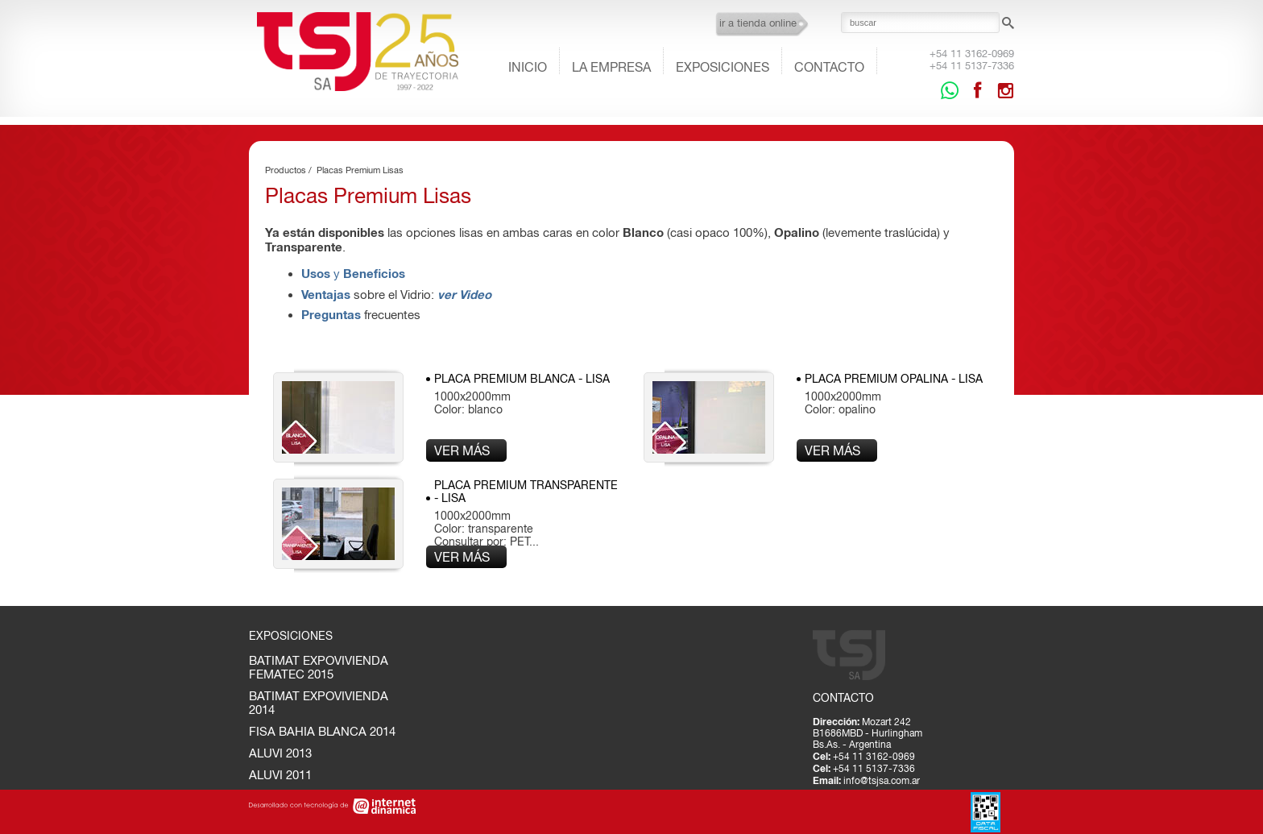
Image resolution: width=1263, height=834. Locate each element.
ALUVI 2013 (280, 753)
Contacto (829, 67)
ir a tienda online (758, 23)
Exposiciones (722, 67)
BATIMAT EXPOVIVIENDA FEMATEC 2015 (318, 667)
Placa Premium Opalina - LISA (894, 378)
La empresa (611, 67)
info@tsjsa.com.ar (881, 780)
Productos (285, 170)
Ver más (462, 450)
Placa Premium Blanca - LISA (522, 378)
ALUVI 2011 (280, 775)
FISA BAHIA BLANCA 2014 (322, 731)
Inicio (527, 67)
